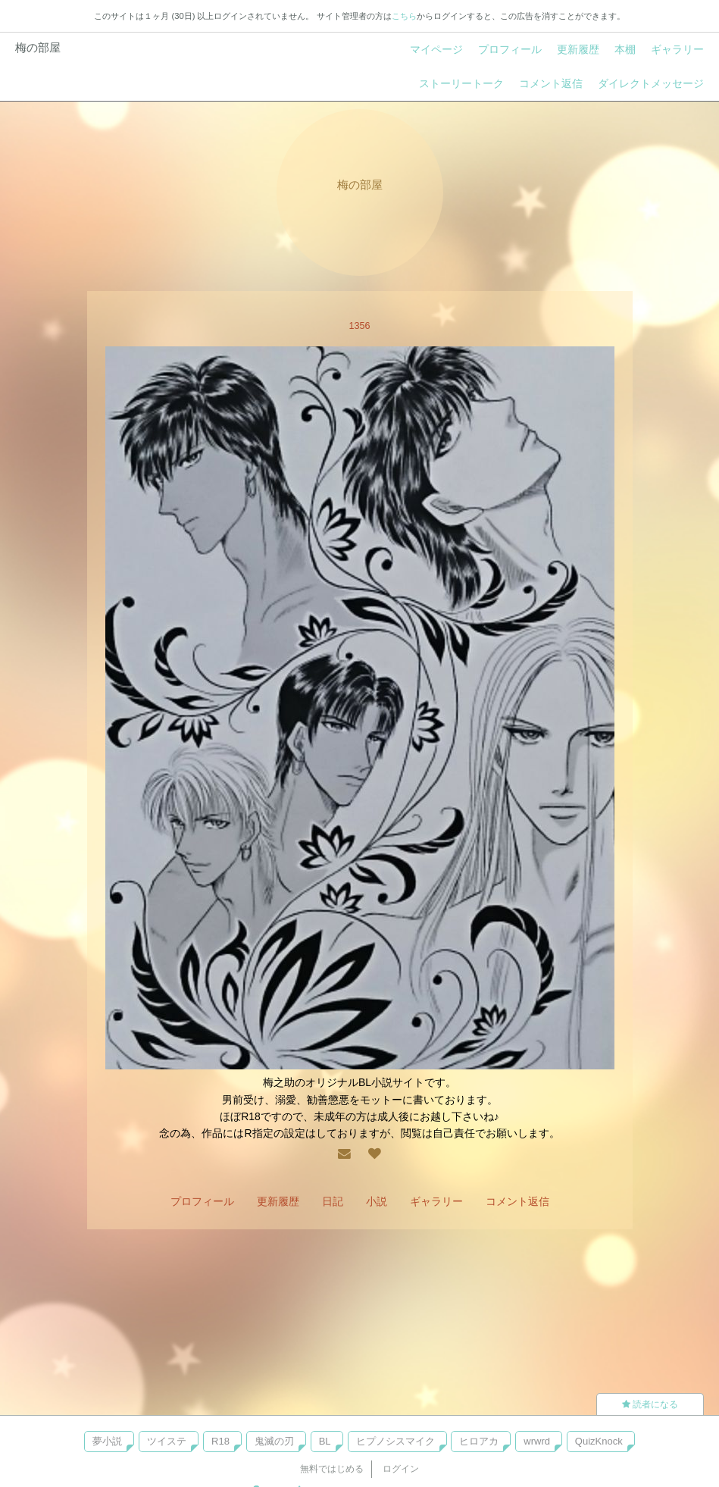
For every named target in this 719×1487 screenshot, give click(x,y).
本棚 (625, 49)
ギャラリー (677, 49)
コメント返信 (551, 83)
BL (325, 1441)
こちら (404, 15)
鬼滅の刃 (274, 1441)
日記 (332, 1201)
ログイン (401, 1469)
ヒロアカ (479, 1441)
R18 (220, 1441)
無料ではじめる (332, 1469)
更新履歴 (578, 49)
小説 (376, 1201)
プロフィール (510, 49)
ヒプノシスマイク (395, 1441)
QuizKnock (599, 1441)
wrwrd (537, 1441)
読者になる (650, 1404)
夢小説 (107, 1441)
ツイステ (166, 1441)
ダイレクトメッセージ (651, 83)
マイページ (436, 49)
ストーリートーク (461, 83)
